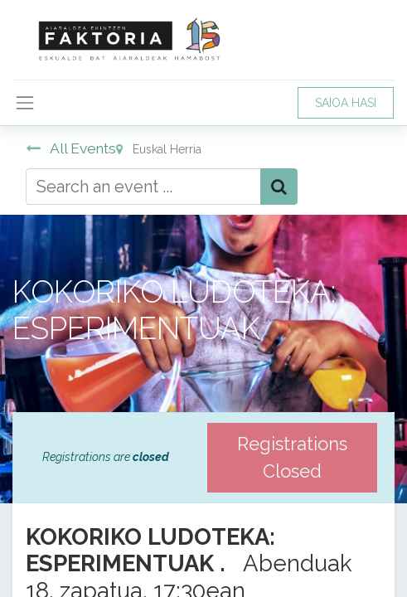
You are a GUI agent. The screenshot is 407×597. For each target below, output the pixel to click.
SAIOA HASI (345, 102)
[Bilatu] (279, 186)
